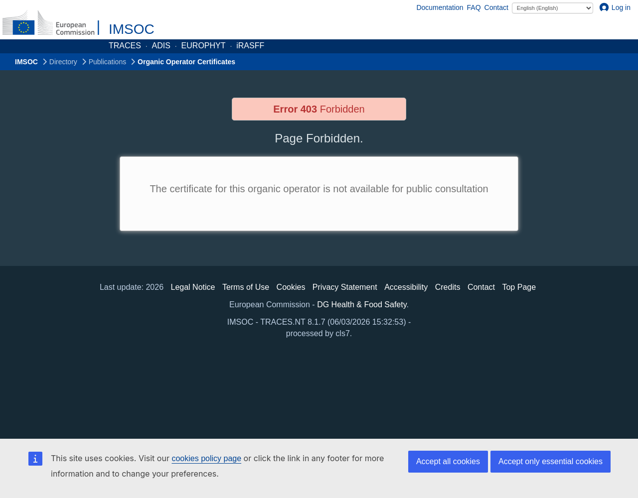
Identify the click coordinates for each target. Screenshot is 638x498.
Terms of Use (245, 287)
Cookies (291, 287)
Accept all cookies (448, 461)
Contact (496, 7)
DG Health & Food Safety (361, 304)
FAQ (474, 7)
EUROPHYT (203, 45)
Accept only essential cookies (550, 461)
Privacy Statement (345, 287)
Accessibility (406, 287)
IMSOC (132, 29)
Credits (448, 287)
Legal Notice (192, 287)
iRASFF (250, 45)
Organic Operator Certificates (186, 62)
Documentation (439, 7)
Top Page (519, 287)
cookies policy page (206, 458)
